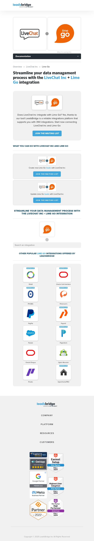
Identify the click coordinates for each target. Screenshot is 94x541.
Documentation (23, 56)
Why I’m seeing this (64, 52)
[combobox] (47, 245)
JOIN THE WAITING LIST (47, 133)
